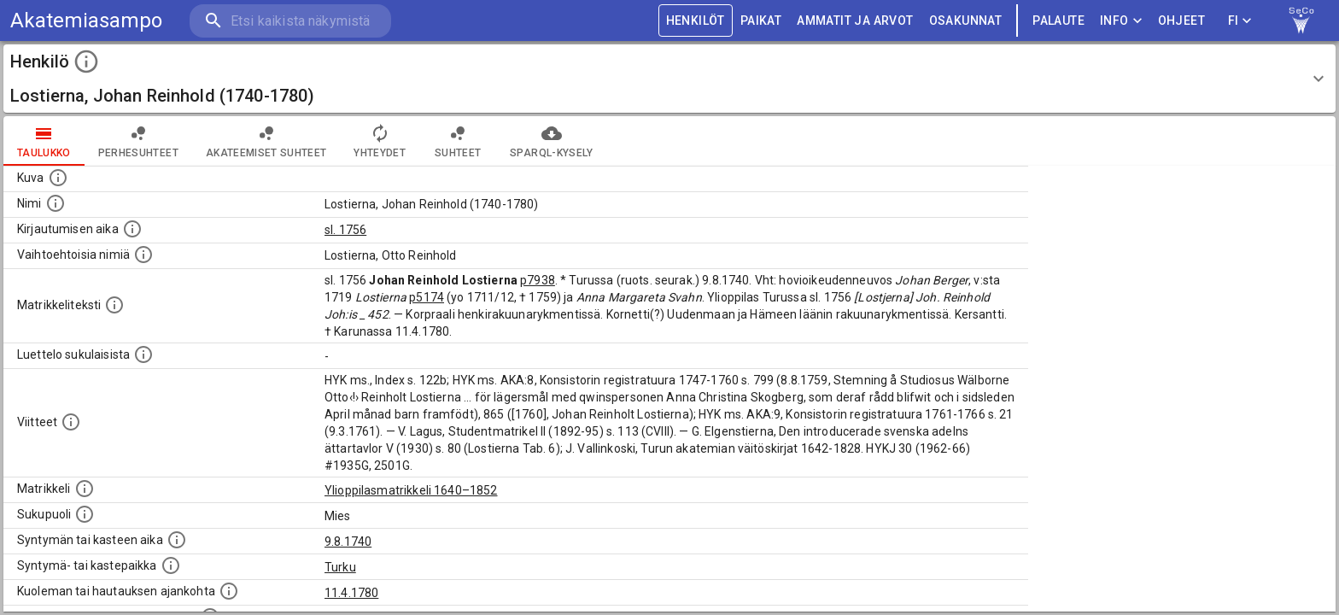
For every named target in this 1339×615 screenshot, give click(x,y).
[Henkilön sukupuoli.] (84, 514)
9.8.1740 (348, 541)
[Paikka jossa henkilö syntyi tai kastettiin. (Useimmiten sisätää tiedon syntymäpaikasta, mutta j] (170, 565)
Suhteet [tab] (457, 141)
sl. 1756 (345, 230)
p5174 (426, 297)
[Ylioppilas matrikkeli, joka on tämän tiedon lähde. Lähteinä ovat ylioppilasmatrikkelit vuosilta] (84, 488)
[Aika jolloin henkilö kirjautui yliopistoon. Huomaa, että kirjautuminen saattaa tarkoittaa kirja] (132, 229)
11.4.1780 (351, 593)
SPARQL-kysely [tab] (551, 141)
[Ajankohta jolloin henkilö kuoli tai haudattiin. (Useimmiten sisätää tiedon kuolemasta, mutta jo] (229, 591)
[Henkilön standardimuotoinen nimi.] (55, 203)
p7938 (537, 280)
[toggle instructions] (86, 61)
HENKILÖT (695, 21)
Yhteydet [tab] (379, 141)
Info (1121, 21)
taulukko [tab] (44, 141)
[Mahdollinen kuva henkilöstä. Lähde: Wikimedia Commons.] (58, 177)
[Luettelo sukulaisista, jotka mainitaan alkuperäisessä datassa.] (143, 354)
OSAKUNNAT (965, 21)
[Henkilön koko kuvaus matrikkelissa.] (114, 305)
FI (1239, 21)
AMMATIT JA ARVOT (855, 21)
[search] (290, 21)
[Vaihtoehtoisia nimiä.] (143, 254)
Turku (340, 567)
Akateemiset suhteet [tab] (266, 141)
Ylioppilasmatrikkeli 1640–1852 (411, 490)
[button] (669, 78)
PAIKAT (761, 21)
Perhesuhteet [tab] (138, 141)
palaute (1058, 21)
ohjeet (1181, 21)
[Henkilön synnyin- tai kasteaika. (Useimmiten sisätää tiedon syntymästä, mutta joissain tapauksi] (176, 540)
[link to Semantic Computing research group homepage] (1301, 20)
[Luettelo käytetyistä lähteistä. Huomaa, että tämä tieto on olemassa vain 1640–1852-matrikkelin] (71, 422)
